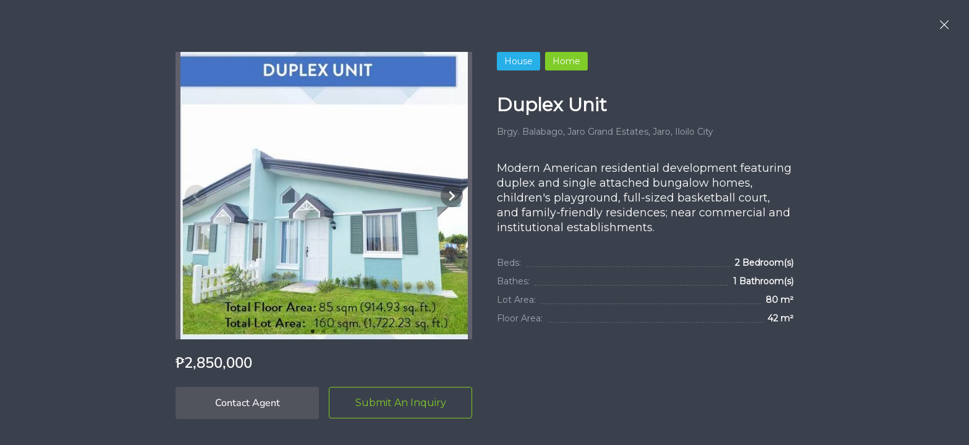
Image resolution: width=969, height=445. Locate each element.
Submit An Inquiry (400, 403)
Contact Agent (247, 403)
